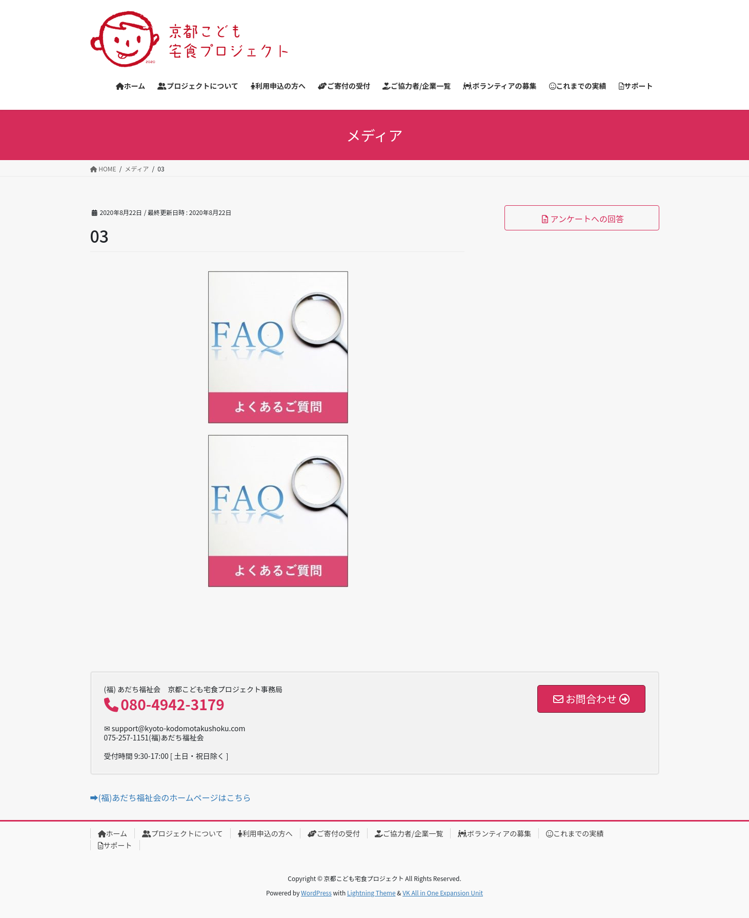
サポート (115, 845)
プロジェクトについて (182, 833)
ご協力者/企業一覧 (409, 833)
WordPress (316, 892)
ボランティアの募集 (494, 833)
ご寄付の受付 (334, 833)
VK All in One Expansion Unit (442, 892)
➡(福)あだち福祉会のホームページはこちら (170, 797)
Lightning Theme (371, 892)
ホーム (113, 833)
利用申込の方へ (265, 833)
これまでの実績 (574, 833)
